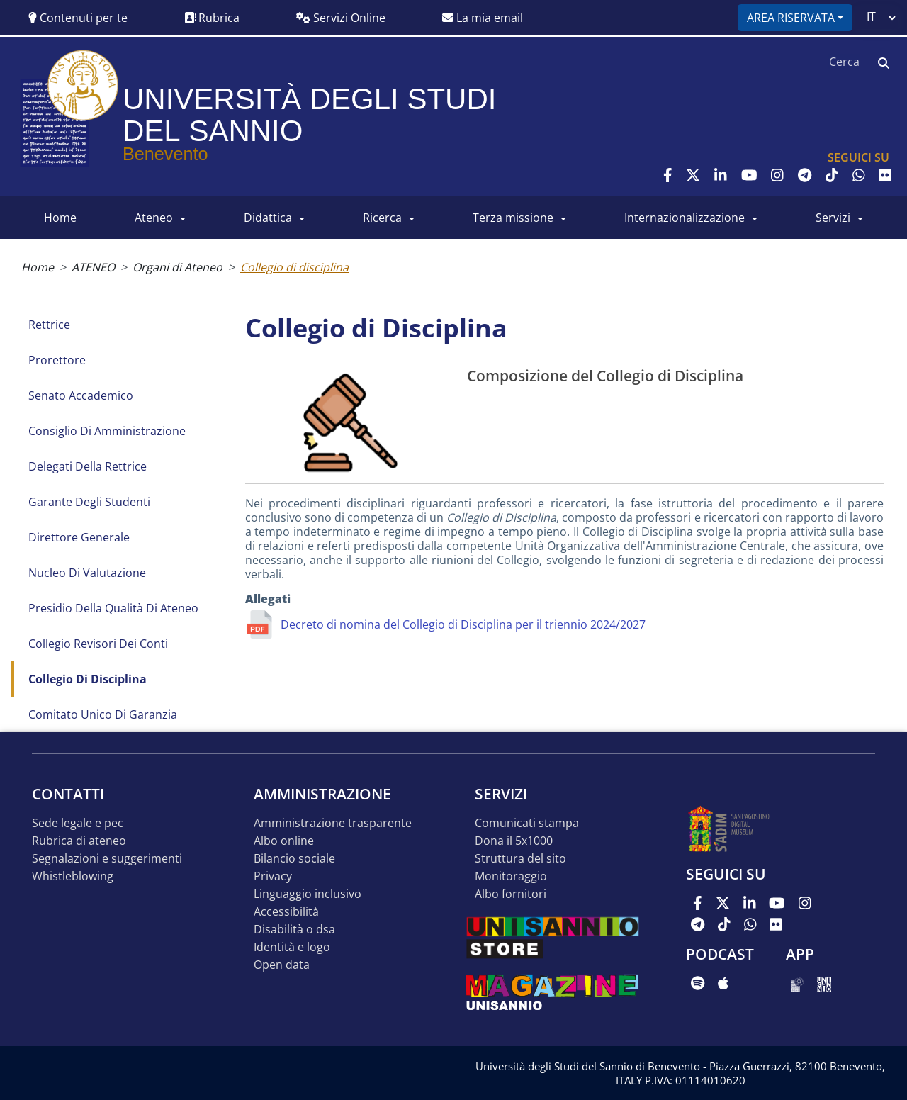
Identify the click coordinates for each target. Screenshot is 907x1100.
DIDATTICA (268, 217)
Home (37, 267)
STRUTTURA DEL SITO (520, 858)
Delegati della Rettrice (87, 466)
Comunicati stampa (527, 823)
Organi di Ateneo (177, 267)
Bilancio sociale (294, 858)
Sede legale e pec (77, 823)
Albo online (284, 841)
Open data (282, 965)
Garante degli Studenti (89, 502)
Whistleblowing (72, 876)
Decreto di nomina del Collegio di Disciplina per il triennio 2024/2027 (463, 624)
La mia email (482, 18)
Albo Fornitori (510, 894)
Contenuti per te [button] (78, 18)
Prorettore (57, 360)
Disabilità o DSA (294, 929)
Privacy (273, 876)
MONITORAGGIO (511, 876)
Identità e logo (292, 947)
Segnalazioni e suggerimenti (107, 858)
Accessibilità (286, 911)
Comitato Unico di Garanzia (102, 714)
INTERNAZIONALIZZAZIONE (684, 217)
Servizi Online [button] (340, 18)
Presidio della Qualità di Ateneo (113, 608)
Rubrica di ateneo (79, 841)
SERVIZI (833, 217)
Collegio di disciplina (87, 679)
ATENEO (154, 217)
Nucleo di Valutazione (87, 572)
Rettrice (49, 324)
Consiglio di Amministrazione (107, 431)
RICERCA (382, 217)
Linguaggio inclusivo (307, 894)
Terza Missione (513, 217)
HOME (60, 217)
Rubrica (212, 18)
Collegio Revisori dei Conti (98, 643)
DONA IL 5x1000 (514, 841)
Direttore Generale (79, 537)
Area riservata (791, 18)
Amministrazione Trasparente (333, 823)
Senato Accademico (80, 395)
